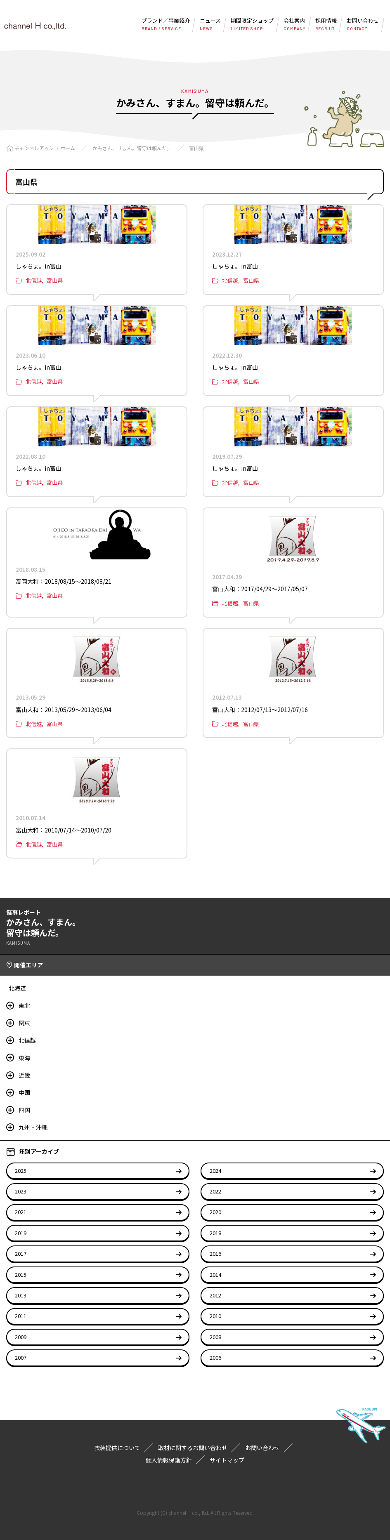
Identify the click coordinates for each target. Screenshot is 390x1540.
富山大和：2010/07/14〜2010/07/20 (63, 830)
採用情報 (326, 24)
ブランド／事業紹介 (166, 24)
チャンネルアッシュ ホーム (44, 147)
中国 (24, 1092)
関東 (24, 1023)
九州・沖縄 (33, 1127)
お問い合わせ (363, 24)
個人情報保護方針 (169, 1460)
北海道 (17, 988)
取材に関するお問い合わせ (192, 1447)
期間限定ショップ (252, 24)
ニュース (210, 24)
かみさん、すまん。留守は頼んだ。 (132, 147)
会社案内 (294, 24)
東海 (24, 1058)
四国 (24, 1110)
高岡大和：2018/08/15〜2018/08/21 (63, 581)
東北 (24, 1005)
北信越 (34, 280)
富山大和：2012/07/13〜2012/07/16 (260, 709)
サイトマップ (227, 1460)
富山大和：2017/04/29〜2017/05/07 (260, 589)
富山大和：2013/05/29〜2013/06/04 (63, 709)
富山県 (196, 147)
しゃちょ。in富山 (38, 266)
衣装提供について (117, 1447)
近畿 (24, 1075)
